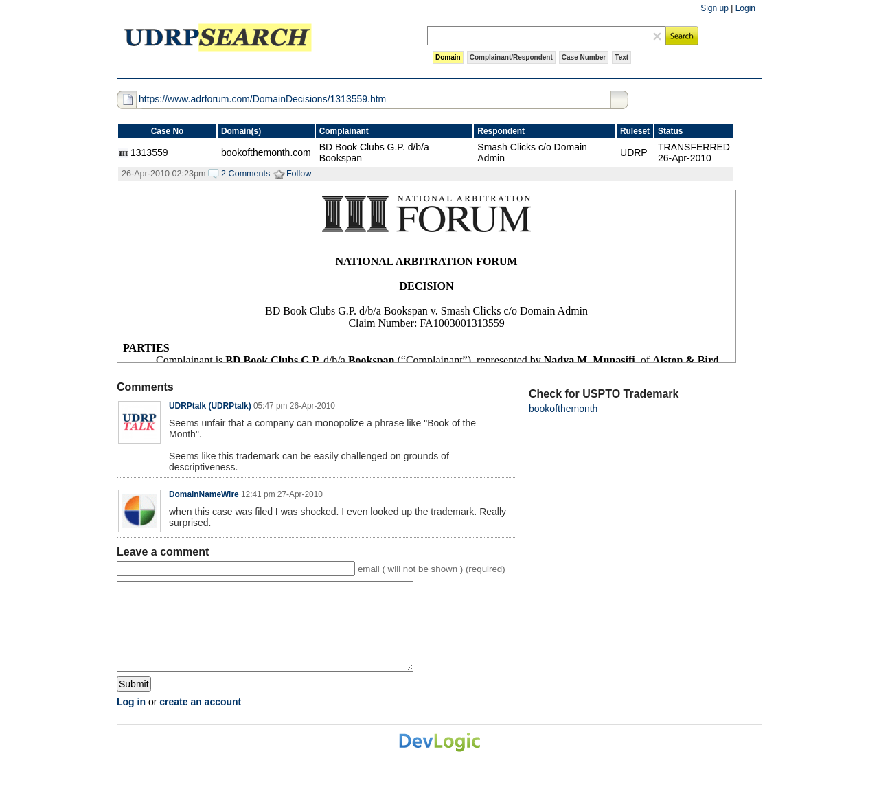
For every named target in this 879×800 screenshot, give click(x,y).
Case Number (584, 57)
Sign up (714, 8)
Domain (448, 57)
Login (745, 8)
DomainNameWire (204, 494)
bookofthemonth (563, 408)
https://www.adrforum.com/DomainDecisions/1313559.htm (262, 98)
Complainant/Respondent (511, 57)
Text (621, 57)
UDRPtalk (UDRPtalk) (210, 406)
